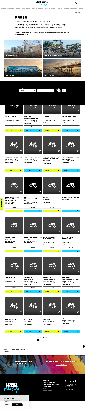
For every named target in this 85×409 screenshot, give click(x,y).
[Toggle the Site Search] (76, 3)
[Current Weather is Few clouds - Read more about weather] (73, 3)
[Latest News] (1, 204)
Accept (17, 404)
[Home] (49, 6)
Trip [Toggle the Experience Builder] (8, 3)
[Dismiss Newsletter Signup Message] (84, 346)
